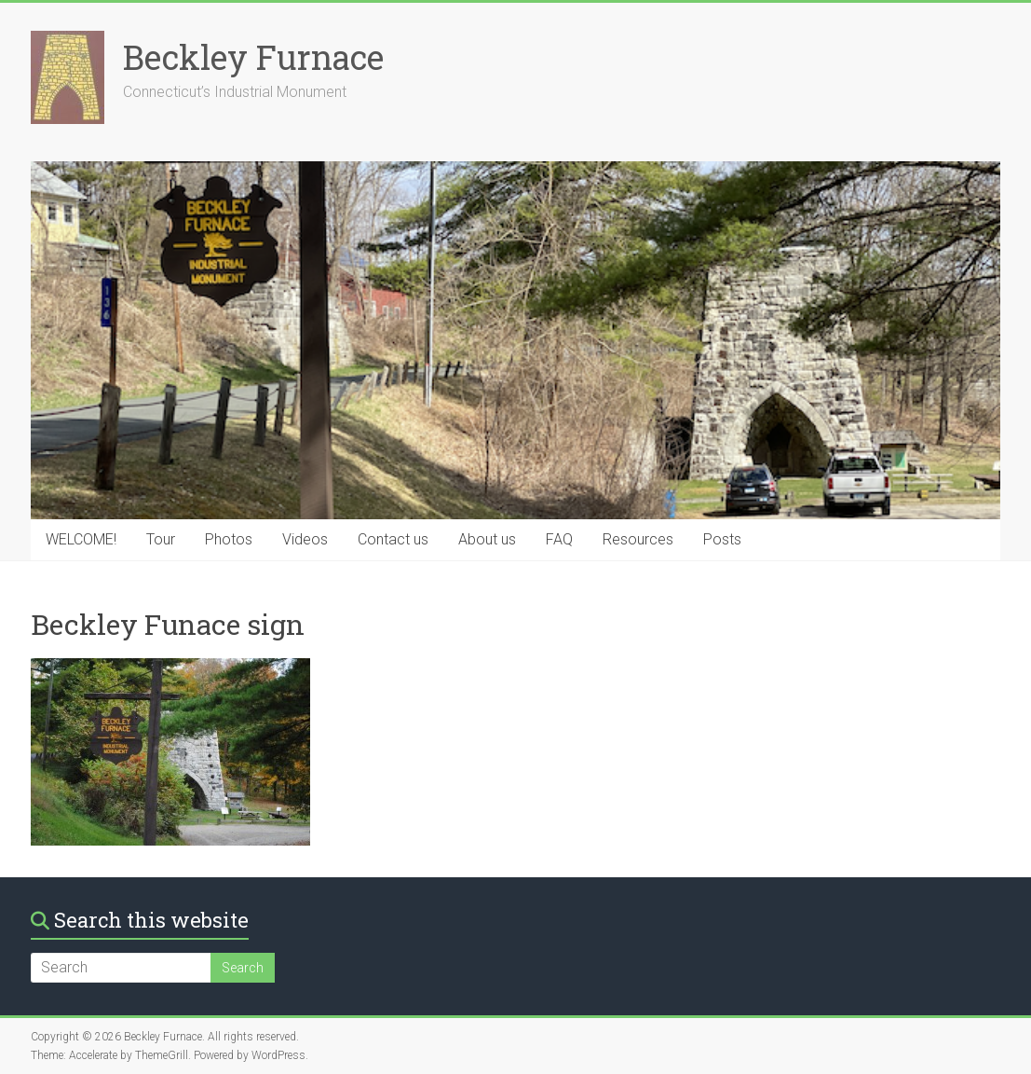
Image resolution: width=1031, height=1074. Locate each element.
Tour (160, 539)
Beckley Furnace (253, 56)
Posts (722, 539)
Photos (228, 539)
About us (487, 539)
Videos (305, 539)
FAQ (559, 539)
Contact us (393, 539)
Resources (638, 539)
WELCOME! (81, 539)
